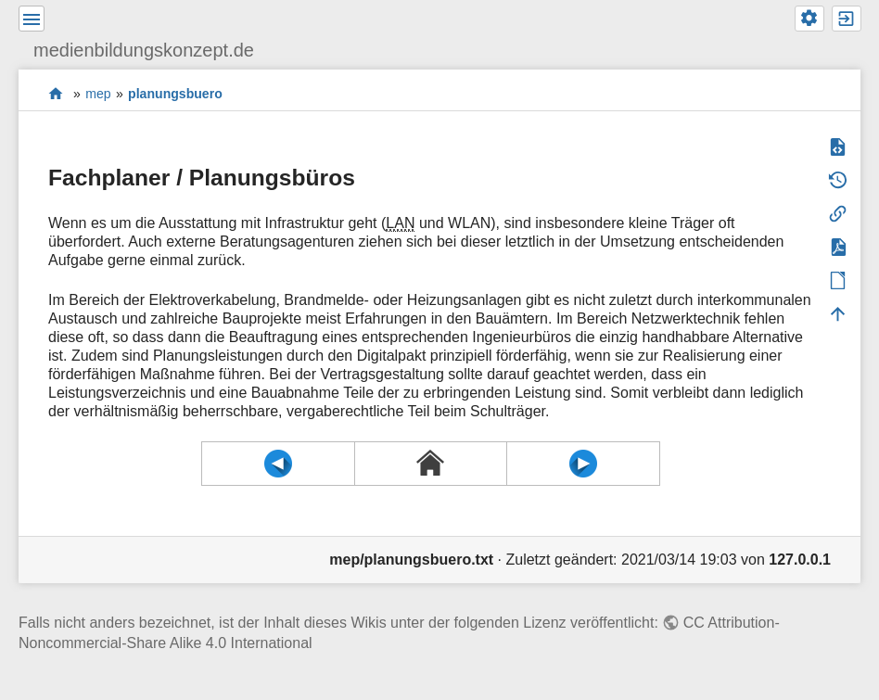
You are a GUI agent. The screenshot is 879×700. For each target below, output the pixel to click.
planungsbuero (175, 93)
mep (97, 93)
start (56, 93)
